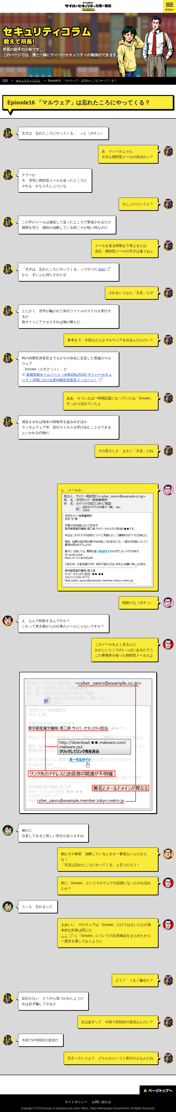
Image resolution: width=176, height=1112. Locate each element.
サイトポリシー (76, 1102)
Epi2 (101, 269)
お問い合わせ (101, 1102)
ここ (64, 936)
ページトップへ (158, 1090)
